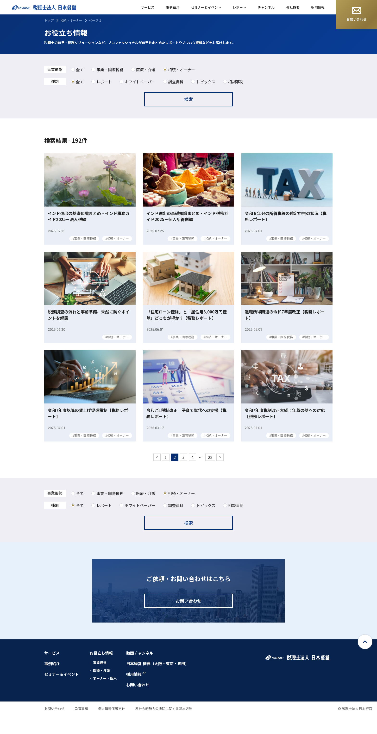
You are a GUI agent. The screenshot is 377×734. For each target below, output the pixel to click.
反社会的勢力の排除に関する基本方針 (163, 726)
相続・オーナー (71, 20)
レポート (239, 7)
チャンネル (266, 7)
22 (210, 475)
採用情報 (318, 7)
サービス (147, 7)
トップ (49, 20)
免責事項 (81, 726)
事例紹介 (172, 7)
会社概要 (293, 7)
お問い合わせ (356, 14)
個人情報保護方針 (111, 726)
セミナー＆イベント (206, 7)
